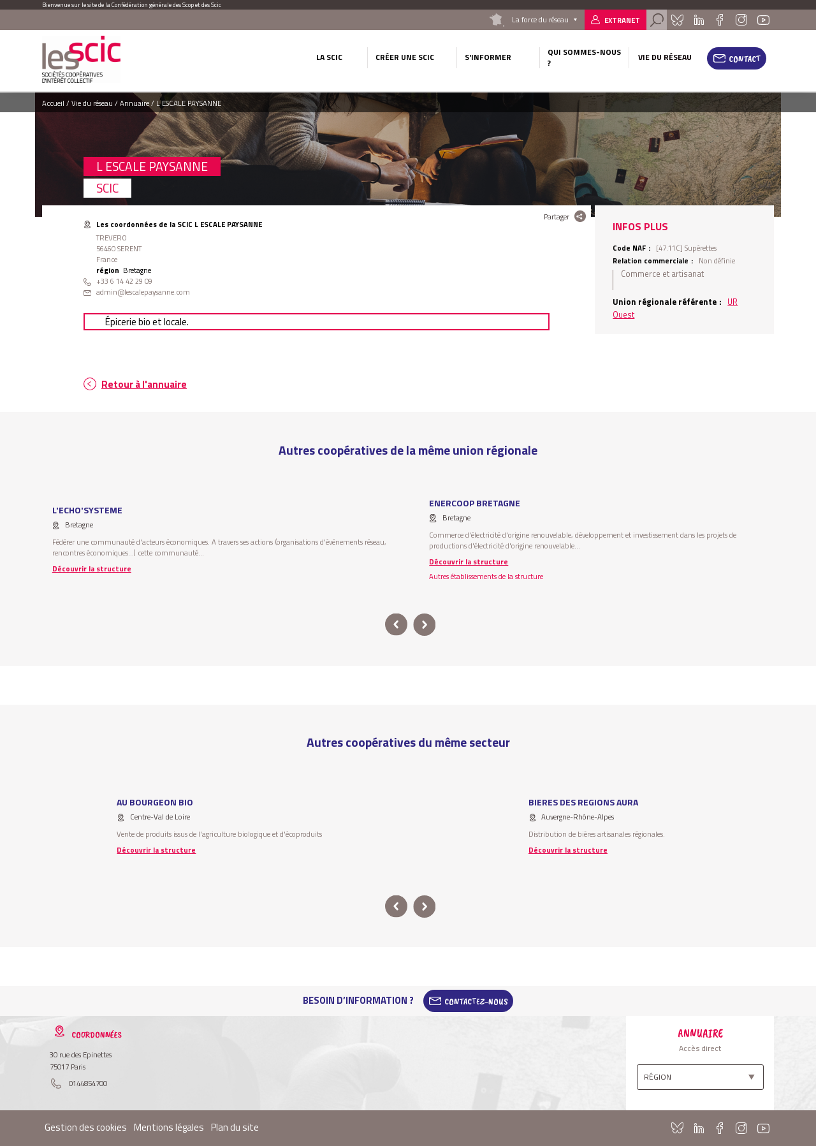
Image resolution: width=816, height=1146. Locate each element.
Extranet (622, 20)
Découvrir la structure (91, 568)
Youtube (764, 20)
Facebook (719, 20)
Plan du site (235, 1127)
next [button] (424, 624)
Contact (745, 58)
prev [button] (396, 624)
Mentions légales (169, 1127)
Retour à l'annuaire (144, 384)
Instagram (741, 20)
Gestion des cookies (86, 1127)
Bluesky (677, 20)
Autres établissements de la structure (486, 576)
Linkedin (699, 20)
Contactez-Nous (476, 1000)
